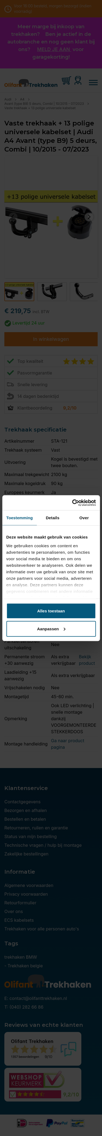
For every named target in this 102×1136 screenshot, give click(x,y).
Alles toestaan (51, 611)
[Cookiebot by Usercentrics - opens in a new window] (73, 502)
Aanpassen (51, 628)
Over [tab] (84, 517)
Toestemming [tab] (19, 517)
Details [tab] (52, 517)
